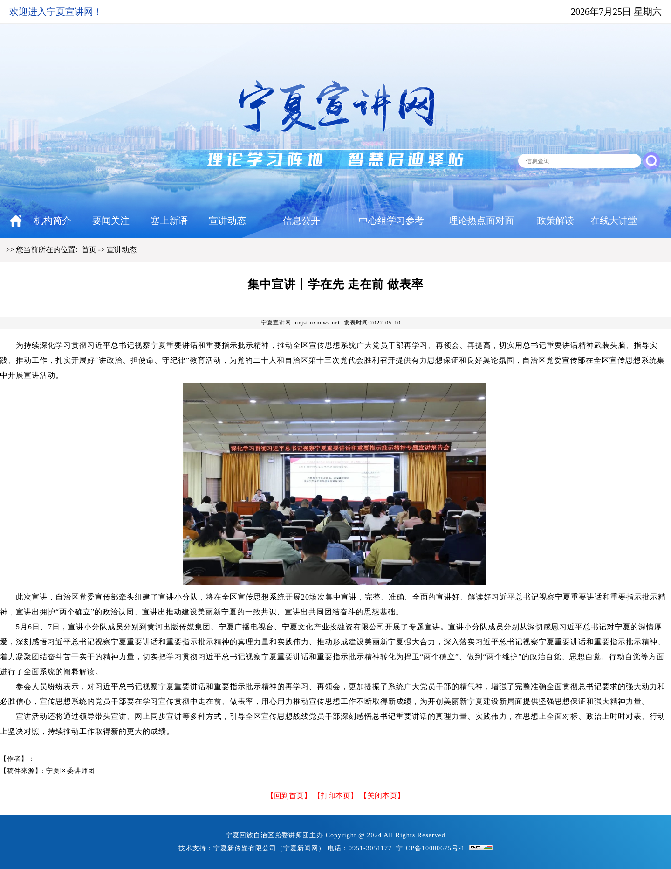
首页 (89, 250)
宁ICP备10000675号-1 (430, 848)
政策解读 (555, 220)
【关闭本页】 (382, 796)
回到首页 (289, 796)
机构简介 (52, 220)
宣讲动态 (227, 220)
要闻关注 (111, 220)
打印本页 (335, 796)
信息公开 (301, 220)
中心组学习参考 (391, 220)
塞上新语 (169, 220)
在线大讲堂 (613, 220)
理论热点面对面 (481, 220)
